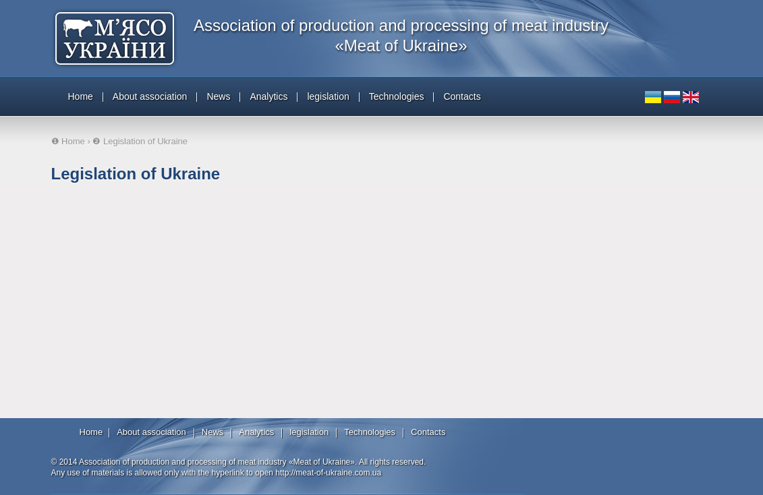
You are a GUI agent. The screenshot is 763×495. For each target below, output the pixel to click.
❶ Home (68, 141)
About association (150, 96)
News (218, 96)
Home (80, 96)
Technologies (396, 96)
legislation (328, 96)
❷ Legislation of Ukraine (140, 141)
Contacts (461, 96)
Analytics (268, 96)
